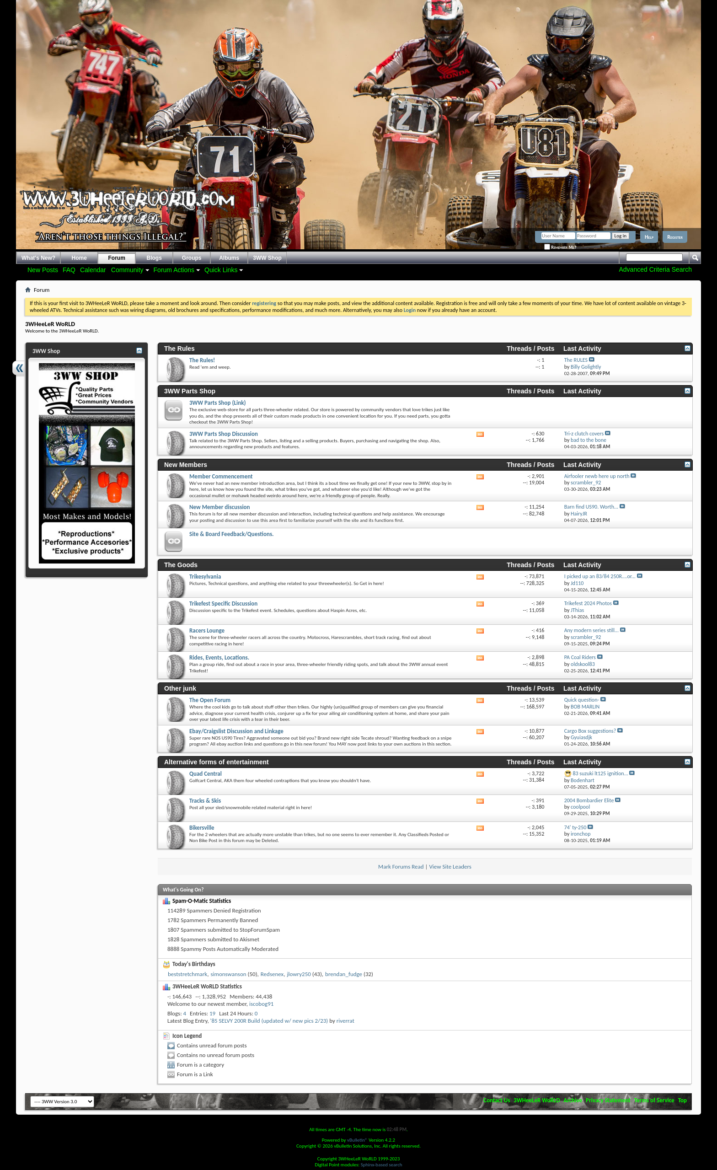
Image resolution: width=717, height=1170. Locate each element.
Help (649, 237)
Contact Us (496, 1100)
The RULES (576, 360)
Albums (229, 258)
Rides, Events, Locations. (219, 657)
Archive (573, 1100)
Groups (192, 258)
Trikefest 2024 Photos (588, 603)
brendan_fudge (343, 974)
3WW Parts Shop (189, 391)
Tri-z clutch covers (584, 433)
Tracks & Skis (205, 800)
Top (682, 1100)
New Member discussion (219, 507)
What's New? (38, 258)
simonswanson (228, 974)
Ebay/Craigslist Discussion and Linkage (236, 731)
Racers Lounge (207, 630)
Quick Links (220, 270)
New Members (185, 464)
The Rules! (202, 360)
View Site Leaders (450, 866)
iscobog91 (261, 1003)
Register (675, 237)
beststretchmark (187, 974)
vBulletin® (357, 1140)
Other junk (180, 688)
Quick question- (581, 700)
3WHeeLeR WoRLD (537, 1100)
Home (79, 258)
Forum (116, 258)
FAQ (69, 270)
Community (127, 270)
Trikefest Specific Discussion (223, 603)
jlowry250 (298, 974)
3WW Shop (267, 258)
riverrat (345, 1020)
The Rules (179, 348)
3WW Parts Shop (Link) (217, 402)
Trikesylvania (205, 576)
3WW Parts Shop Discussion (223, 433)
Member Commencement (221, 476)
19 (212, 1013)
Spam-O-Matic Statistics (201, 900)
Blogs (154, 258)
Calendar (93, 270)
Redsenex (272, 974)
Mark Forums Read (401, 866)
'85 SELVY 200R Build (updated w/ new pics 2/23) (269, 1020)
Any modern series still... (591, 630)
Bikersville (201, 827)
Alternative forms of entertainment (216, 762)
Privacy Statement (608, 1100)
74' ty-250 (575, 827)
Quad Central (205, 773)
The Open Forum (209, 700)
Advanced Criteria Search (655, 269)
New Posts (42, 270)
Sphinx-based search (381, 1165)
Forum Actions (174, 270)
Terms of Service (654, 1100)
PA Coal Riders (580, 657)
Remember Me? (560, 247)
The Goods (181, 565)
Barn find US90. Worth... (591, 507)
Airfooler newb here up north (597, 476)
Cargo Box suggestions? (590, 731)
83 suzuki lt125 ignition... (600, 773)
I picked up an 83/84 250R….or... (600, 576)
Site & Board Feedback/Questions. (231, 534)
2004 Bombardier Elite (589, 800)
